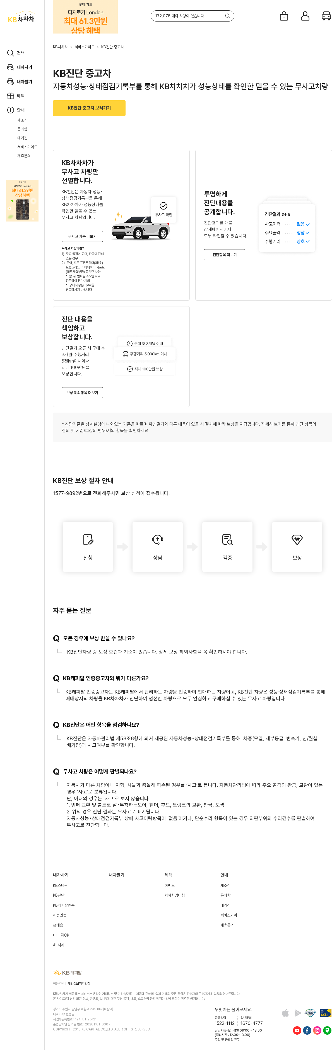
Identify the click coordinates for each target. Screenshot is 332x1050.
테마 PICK (61, 935)
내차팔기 (116, 875)
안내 (224, 875)
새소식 (22, 120)
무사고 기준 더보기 (82, 236)
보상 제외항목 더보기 (82, 393)
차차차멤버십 (175, 895)
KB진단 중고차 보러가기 (89, 108)
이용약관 (58, 983)
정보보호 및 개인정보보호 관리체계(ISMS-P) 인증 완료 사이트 (310, 1013)
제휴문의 (24, 156)
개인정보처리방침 (79, 983)
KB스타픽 (60, 885)
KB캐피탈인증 (63, 905)
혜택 (168, 875)
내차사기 (61, 875)
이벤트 (170, 885)
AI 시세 (58, 945)
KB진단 (58, 895)
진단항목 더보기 (225, 255)
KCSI (325, 1013)
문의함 (22, 129)
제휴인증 (59, 915)
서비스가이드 (27, 147)
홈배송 (58, 925)
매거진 (22, 138)
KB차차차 (60, 47)
